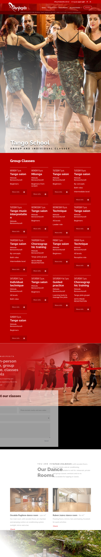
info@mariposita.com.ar (61, 2)
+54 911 (78, 2)
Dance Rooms (63, 7)
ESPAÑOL (87, 7)
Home (44, 7)
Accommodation (75, 7)
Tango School (52, 7)
